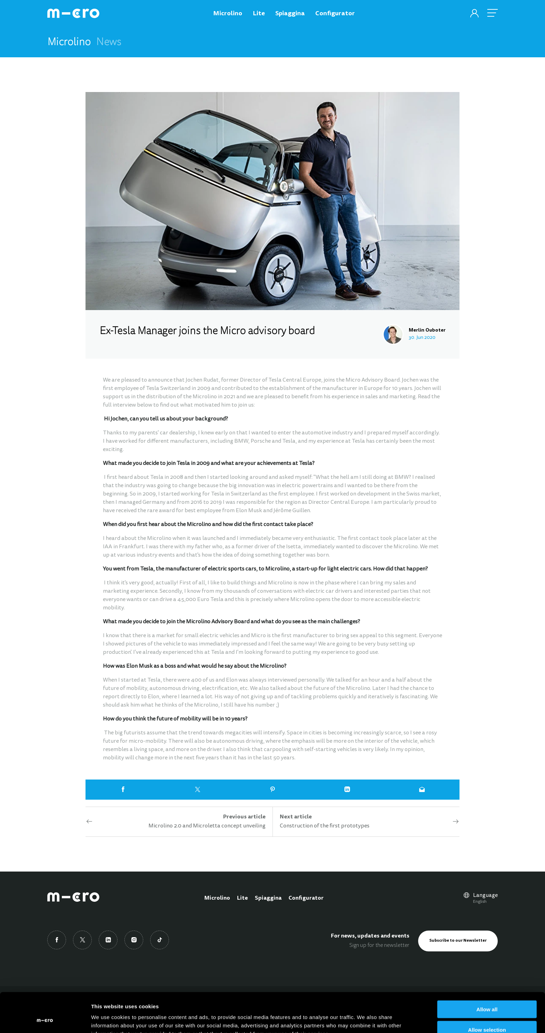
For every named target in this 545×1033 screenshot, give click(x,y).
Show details (365, 1019)
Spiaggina (268, 898)
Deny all (487, 1013)
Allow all (487, 972)
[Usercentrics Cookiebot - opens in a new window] (45, 1019)
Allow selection (487, 992)
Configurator (306, 898)
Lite (242, 898)
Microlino (217, 898)
